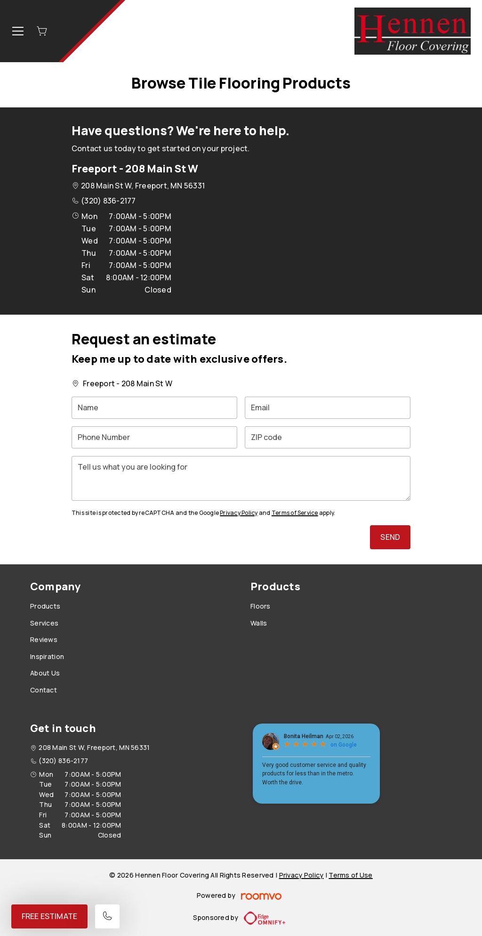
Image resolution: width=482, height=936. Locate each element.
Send (390, 537)
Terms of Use (350, 875)
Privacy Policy (238, 513)
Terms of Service (295, 513)
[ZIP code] (327, 437)
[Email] (327, 408)
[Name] (154, 408)
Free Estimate (49, 916)
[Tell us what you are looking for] (241, 478)
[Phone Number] (154, 437)
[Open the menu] (17, 31)
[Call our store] (107, 916)
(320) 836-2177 (108, 200)
